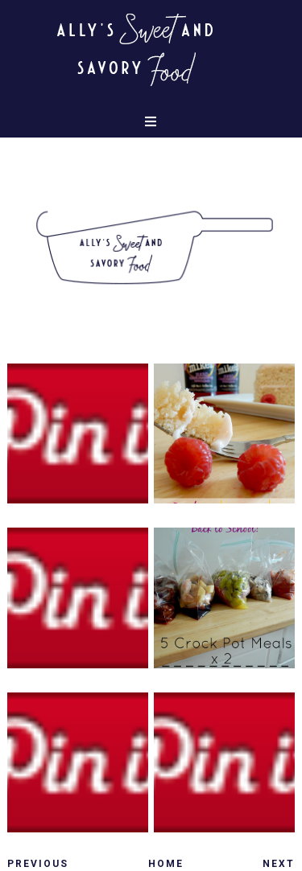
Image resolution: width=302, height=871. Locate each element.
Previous (37, 863)
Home (166, 863)
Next (279, 863)
